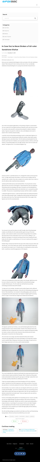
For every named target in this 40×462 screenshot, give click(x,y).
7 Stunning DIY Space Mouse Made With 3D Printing (8, 431)
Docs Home (4, 57)
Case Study (6, 27)
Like (15, 421)
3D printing (12, 416)
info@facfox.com (19, 449)
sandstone (32, 416)
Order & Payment (7, 36)
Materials (6, 33)
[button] (36, 5)
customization (22, 416)
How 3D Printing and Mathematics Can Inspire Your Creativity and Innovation (27, 430)
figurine (27, 416)
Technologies (6, 39)
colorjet (16, 416)
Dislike (24, 421)
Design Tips (6, 30)
